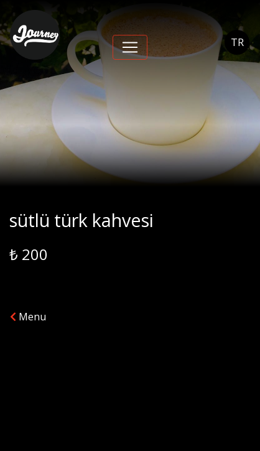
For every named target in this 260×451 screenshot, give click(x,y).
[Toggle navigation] (130, 47)
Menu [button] (28, 316)
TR (237, 42)
